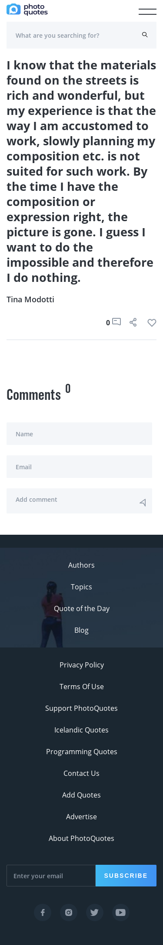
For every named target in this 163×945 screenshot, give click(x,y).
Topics (81, 587)
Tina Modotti (30, 299)
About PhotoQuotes (81, 838)
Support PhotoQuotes (81, 708)
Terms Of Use (82, 686)
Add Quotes (81, 795)
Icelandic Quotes (81, 730)
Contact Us (81, 773)
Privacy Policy (82, 665)
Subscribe (126, 875)
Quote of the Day (82, 608)
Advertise (81, 816)
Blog (81, 630)
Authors (81, 565)
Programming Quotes (81, 751)
